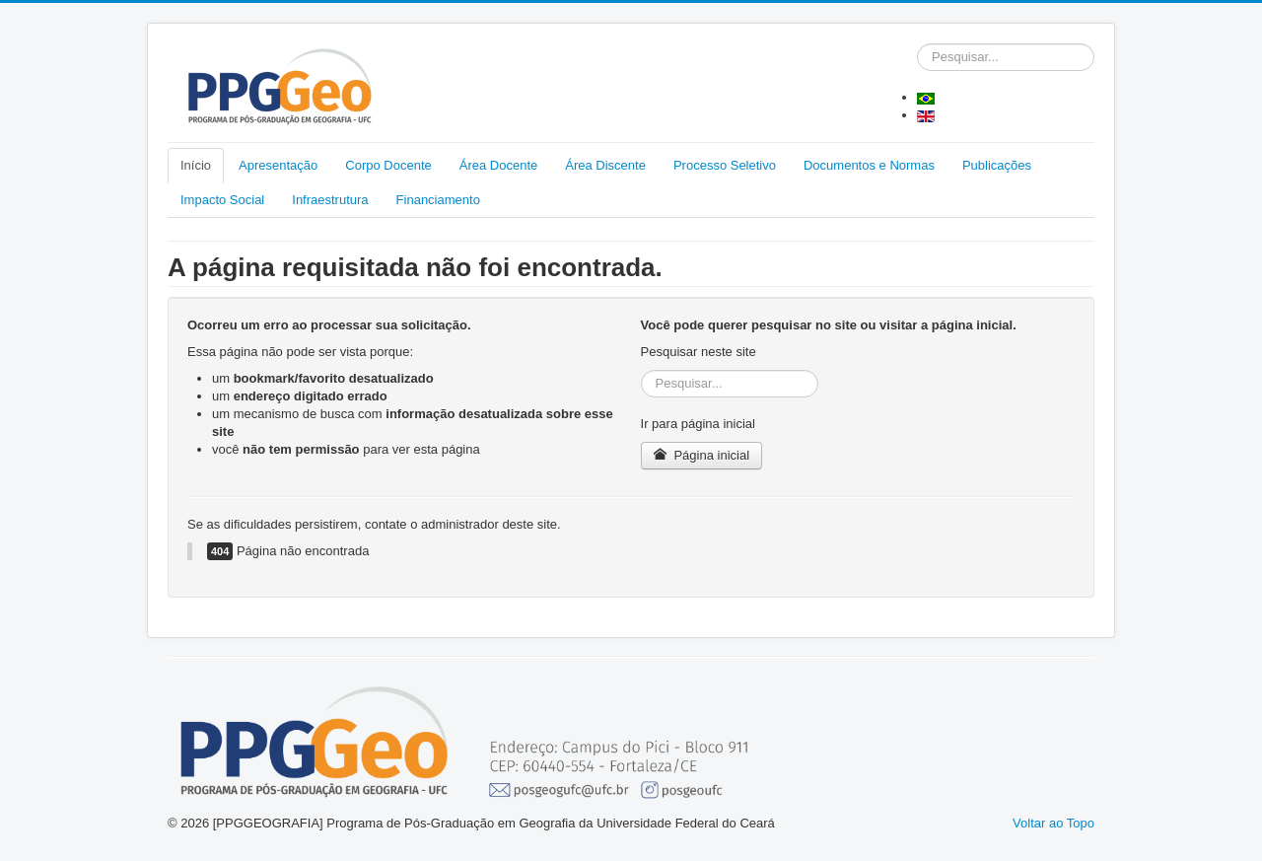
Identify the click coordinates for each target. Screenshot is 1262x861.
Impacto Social (222, 199)
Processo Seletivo (724, 165)
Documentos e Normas (869, 165)
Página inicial (701, 455)
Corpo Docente (388, 165)
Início (195, 165)
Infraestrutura (330, 199)
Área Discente (605, 165)
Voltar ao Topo (1053, 823)
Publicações (996, 165)
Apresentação (278, 165)
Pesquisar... (917, 43)
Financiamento (438, 199)
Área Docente (498, 165)
